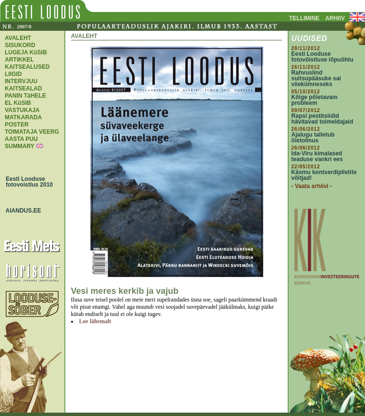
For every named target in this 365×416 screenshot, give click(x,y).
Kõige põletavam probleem (315, 100)
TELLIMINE (304, 18)
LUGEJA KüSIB (26, 52)
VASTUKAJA (22, 110)
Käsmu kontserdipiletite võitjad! (324, 175)
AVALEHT (18, 38)
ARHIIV (335, 18)
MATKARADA (23, 117)
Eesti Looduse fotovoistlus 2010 (27, 182)
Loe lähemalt (95, 321)
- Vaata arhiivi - (312, 186)
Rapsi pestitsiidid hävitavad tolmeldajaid (322, 119)
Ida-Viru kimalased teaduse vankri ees (317, 156)
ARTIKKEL (19, 59)
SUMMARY (19, 146)
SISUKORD (20, 45)
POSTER (16, 124)
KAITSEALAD (23, 88)
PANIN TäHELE (25, 95)
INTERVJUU (21, 81)
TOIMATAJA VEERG (32, 131)
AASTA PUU (21, 139)
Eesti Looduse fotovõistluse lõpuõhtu (322, 56)
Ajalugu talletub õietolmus (313, 137)
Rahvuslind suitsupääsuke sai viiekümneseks (316, 78)
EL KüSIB (18, 103)
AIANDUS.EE (21, 210)
